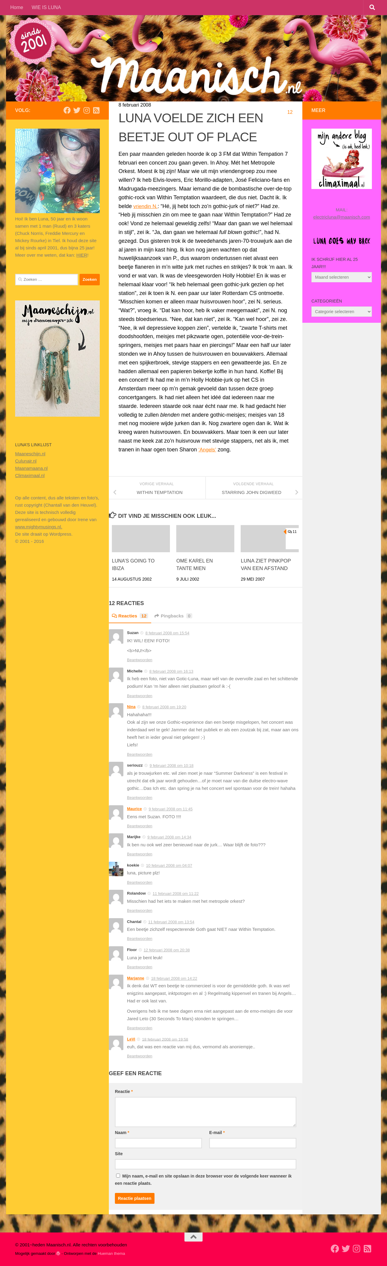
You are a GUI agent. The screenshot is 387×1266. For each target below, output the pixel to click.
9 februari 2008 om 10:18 (172, 765)
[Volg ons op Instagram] (86, 110)
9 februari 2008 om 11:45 (171, 809)
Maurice (134, 808)
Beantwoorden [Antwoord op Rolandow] (139, 910)
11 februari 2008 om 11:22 (176, 893)
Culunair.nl (26, 460)
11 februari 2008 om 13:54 (171, 922)
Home (16, 7)
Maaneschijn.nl (30, 453)
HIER (81, 255)
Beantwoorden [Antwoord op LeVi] (139, 1056)
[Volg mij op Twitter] (76, 110)
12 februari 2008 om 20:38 (167, 950)
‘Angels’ (207, 450)
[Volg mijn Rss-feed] (96, 110)
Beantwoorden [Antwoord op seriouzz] (139, 797)
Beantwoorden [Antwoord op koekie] (139, 882)
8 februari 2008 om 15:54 (167, 633)
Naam (122, 1132)
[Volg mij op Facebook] (67, 110)
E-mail (217, 1132)
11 (292, 532)
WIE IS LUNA (46, 7)
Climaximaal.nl (30, 475)
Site (119, 1153)
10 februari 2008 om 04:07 (169, 865)
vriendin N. (146, 206)
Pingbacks (176, 615)
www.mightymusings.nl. (38, 526)
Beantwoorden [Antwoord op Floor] (139, 967)
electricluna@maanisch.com (341, 217)
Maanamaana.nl (31, 468)
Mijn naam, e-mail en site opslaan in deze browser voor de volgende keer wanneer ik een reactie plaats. (203, 1180)
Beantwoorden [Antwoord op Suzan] (139, 660)
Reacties (131, 615)
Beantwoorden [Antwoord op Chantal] (139, 938)
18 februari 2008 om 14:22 (174, 978)
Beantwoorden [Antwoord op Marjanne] (139, 1028)
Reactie (124, 1091)
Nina (131, 706)
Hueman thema (111, 1253)
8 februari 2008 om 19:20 (164, 707)
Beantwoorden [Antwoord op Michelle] (139, 696)
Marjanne (135, 978)
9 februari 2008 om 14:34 (169, 837)
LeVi (131, 1039)
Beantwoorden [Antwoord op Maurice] (139, 826)
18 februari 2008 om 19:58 (165, 1039)
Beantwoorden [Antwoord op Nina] (139, 754)
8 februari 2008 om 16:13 (171, 671)
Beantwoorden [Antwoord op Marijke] (139, 854)
